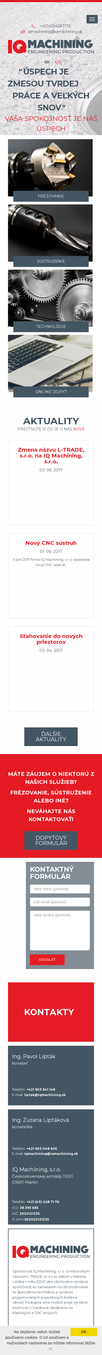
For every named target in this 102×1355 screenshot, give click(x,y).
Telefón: (33, 1089)
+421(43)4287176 (55, 26)
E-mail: (39, 1095)
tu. (51, 1348)
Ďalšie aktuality (51, 737)
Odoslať (47, 960)
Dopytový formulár (51, 840)
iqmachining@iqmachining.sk (55, 31)
